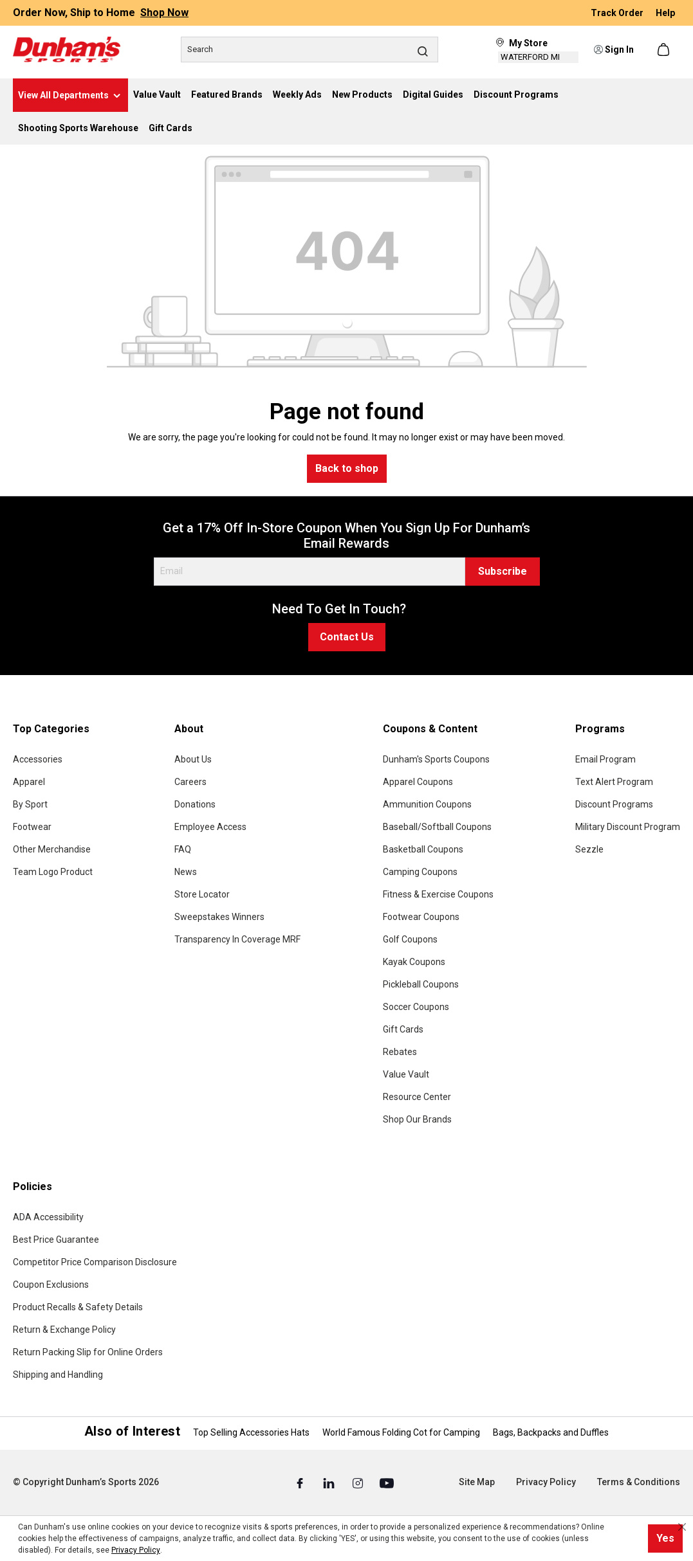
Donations (195, 804)
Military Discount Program (627, 827)
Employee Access (210, 827)
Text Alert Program (614, 782)
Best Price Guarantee (56, 1239)
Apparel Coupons (418, 782)
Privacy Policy (546, 1482)
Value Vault (406, 1074)
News (185, 872)
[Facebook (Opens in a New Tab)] (301, 1482)
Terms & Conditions (638, 1482)
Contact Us (347, 637)
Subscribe (502, 571)
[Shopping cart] (664, 49)
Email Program (605, 759)
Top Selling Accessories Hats (251, 1432)
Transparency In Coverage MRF (237, 939)
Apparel (29, 782)
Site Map (477, 1482)
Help (665, 13)
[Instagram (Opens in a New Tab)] (359, 1482)
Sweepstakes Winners (219, 917)
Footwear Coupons (421, 917)
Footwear (32, 827)
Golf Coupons (410, 939)
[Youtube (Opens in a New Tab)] (387, 1482)
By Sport (30, 804)
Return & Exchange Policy (64, 1329)
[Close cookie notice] (682, 1527)
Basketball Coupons (423, 849)
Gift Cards (403, 1029)
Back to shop (346, 468)
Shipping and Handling (58, 1374)
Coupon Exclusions (51, 1284)
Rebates (400, 1052)
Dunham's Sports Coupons (436, 759)
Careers (190, 782)
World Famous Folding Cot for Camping (401, 1432)
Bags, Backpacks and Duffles (551, 1432)
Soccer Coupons (416, 1007)
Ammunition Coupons (427, 804)
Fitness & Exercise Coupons (438, 894)
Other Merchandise (52, 849)
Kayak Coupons (414, 962)
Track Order (618, 13)
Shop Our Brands (417, 1119)
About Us (193, 759)
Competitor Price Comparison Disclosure (95, 1262)
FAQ (182, 849)
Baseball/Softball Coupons (437, 827)
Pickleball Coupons (421, 984)
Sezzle (589, 849)
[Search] (309, 49)
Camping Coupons (420, 872)
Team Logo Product (53, 872)
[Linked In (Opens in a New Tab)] (330, 1482)
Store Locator (202, 894)
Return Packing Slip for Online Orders (88, 1352)
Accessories (37, 759)
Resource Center (417, 1097)
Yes (665, 1538)
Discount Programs (614, 804)
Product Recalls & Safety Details (78, 1307)
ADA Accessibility (48, 1217)
